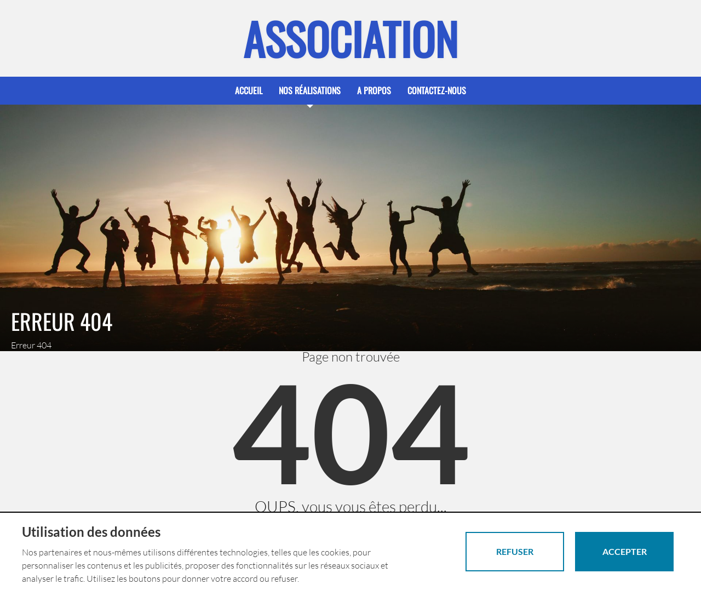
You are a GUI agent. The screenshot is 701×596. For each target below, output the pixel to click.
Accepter (624, 551)
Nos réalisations (310, 90)
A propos (374, 90)
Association (350, 38)
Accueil (248, 90)
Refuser (514, 551)
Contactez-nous (436, 90)
